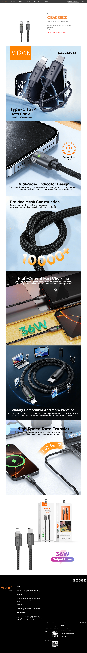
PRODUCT (13, 1)
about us (63, 636)
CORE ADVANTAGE (66, 631)
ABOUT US (36, 1)
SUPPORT (28, 1)
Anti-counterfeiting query (69, 633)
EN (82, 1)
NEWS (20, 1)
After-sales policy (66, 628)
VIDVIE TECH (83, 622)
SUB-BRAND (45, 1)
